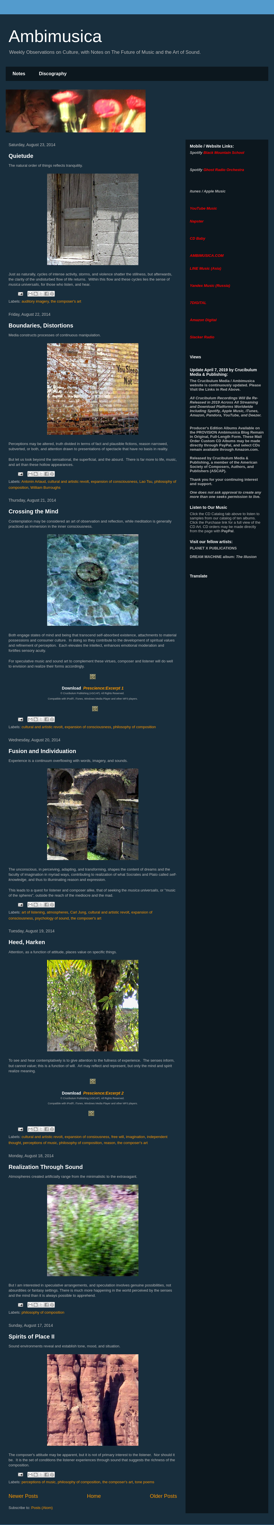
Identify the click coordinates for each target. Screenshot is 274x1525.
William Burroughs (46, 487)
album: (223, 557)
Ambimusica (55, 36)
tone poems (144, 1482)
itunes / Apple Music (207, 191)
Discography (53, 73)
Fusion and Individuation (42, 751)
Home (94, 1496)
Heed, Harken (27, 942)
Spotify (196, 152)
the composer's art (66, 301)
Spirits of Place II (32, 1336)
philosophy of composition (134, 727)
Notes (19, 73)
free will (117, 1137)
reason (109, 1143)
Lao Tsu (145, 481)
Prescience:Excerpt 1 (103, 688)
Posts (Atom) (42, 1508)
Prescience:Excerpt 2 (103, 1093)
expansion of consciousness (114, 481)
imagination (135, 1137)
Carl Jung (78, 912)
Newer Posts (23, 1496)
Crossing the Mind (33, 511)
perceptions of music (40, 1143)
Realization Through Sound (46, 1167)
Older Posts (163, 1496)
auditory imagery (35, 301)
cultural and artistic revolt (68, 481)
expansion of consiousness (87, 1137)
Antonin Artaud (33, 481)
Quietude (21, 156)
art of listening (33, 912)
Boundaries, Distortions (41, 325)
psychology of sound (52, 918)
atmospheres (57, 912)
